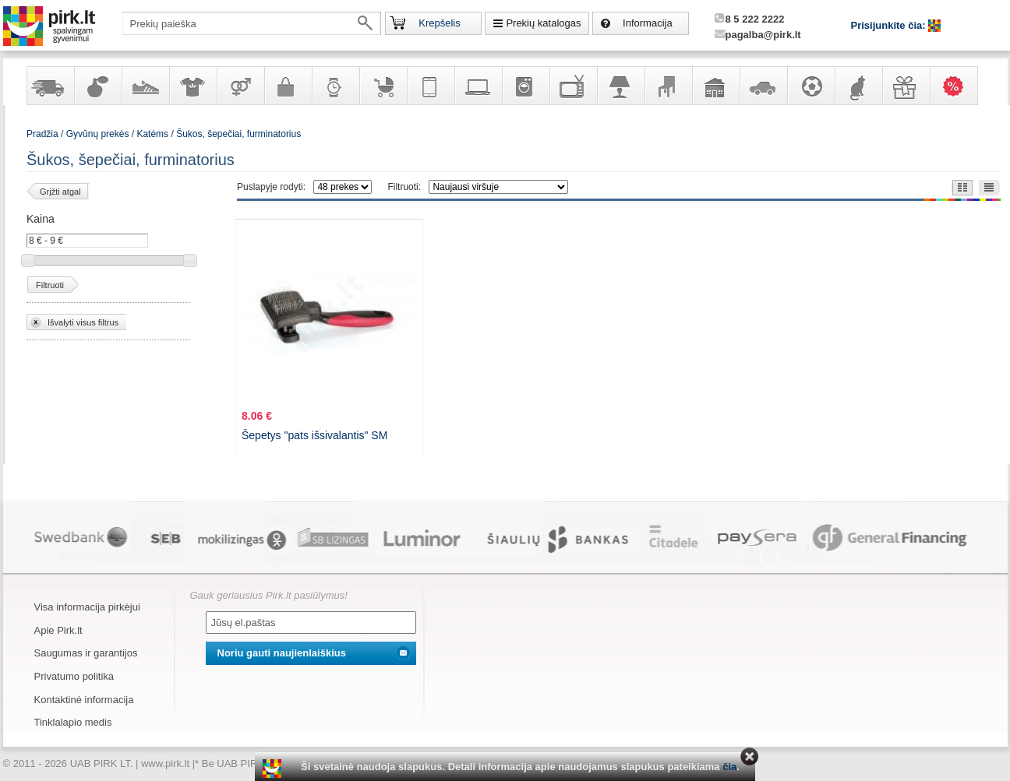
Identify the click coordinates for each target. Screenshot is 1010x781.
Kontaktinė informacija (84, 699)
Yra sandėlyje (49, 85)
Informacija (648, 23)
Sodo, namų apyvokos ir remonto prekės (715, 85)
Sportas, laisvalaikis (810, 85)
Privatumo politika (74, 676)
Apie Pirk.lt (58, 630)
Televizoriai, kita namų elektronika (572, 85)
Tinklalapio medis (73, 722)
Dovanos (905, 85)
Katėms (152, 133)
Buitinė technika (525, 85)
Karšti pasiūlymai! (959, 85)
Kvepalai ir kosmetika (97, 85)
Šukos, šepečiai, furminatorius (238, 133)
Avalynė (145, 85)
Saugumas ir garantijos (86, 653)
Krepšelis (439, 23)
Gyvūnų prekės (858, 85)
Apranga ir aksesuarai (192, 85)
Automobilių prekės (763, 85)
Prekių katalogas (543, 23)
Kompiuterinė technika (477, 85)
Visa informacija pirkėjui (87, 607)
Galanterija (287, 85)
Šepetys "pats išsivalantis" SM (314, 435)
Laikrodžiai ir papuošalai (335, 85)
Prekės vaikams (382, 85)
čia (729, 766)
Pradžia (42, 133)
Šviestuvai (620, 85)
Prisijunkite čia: (890, 25)
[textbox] (251, 23)
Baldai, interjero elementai (667, 85)
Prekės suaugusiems (240, 85)
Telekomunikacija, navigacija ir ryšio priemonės (430, 85)
